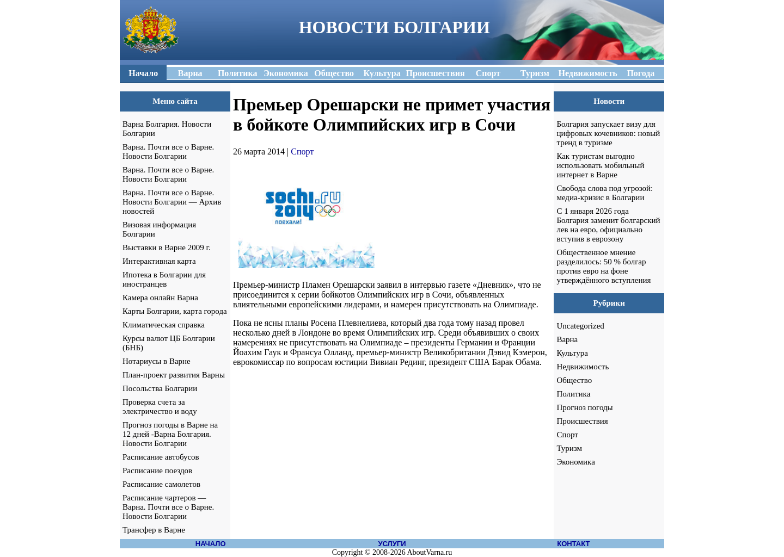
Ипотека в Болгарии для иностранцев (164, 279)
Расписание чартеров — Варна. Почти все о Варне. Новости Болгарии (168, 507)
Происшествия (582, 421)
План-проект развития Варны (173, 374)
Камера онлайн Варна (160, 297)
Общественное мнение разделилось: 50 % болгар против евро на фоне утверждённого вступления (603, 266)
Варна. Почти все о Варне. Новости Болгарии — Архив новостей (171, 201)
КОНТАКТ (573, 544)
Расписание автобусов (160, 457)
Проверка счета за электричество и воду (159, 407)
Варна (567, 339)
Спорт (302, 151)
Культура (572, 353)
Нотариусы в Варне (156, 361)
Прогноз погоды (584, 407)
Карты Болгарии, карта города (174, 311)
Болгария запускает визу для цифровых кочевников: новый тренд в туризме (608, 133)
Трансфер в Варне (153, 529)
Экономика (575, 461)
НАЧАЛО (210, 544)
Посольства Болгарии (159, 388)
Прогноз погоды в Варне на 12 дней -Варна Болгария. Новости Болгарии (170, 434)
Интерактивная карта (159, 261)
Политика (573, 393)
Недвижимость (582, 366)
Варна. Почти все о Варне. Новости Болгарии (168, 151)
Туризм (569, 448)
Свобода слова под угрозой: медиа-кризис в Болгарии (604, 193)
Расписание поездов (157, 470)
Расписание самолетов (161, 484)
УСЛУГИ (392, 544)
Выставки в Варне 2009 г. (166, 247)
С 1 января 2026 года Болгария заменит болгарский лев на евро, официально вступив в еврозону (608, 225)
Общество (574, 380)
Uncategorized (580, 325)
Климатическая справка (163, 324)
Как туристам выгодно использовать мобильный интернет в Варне (600, 165)
